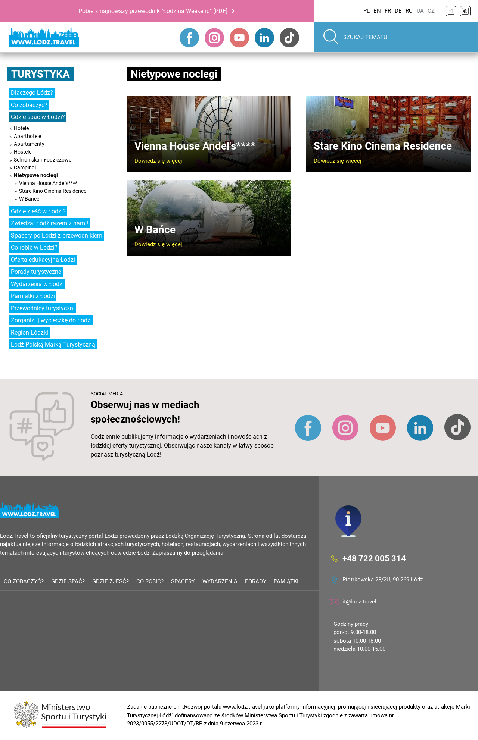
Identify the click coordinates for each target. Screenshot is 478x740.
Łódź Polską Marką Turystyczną (53, 344)
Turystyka (40, 74)
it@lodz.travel (359, 601)
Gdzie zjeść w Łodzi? (38, 211)
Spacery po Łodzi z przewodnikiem (56, 235)
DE (398, 10)
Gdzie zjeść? (110, 581)
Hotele (21, 128)
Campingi (25, 167)
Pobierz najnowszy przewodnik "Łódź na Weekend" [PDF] (152, 11)
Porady (255, 581)
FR (388, 10)
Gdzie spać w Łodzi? (38, 116)
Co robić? (150, 581)
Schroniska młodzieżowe (42, 160)
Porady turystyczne (36, 271)
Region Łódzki (29, 332)
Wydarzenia (220, 581)
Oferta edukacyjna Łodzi (43, 259)
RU (409, 10)
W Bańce (29, 199)
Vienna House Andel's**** (48, 183)
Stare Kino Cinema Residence (52, 191)
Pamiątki (286, 581)
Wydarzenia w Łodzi (37, 284)
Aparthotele (27, 136)
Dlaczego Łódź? (32, 92)
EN (377, 10)
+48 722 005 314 (374, 558)
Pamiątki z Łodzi (33, 296)
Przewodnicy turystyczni (43, 308)
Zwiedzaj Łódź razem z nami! (49, 223)
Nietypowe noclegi (36, 175)
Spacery (183, 581)
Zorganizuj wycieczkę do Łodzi (51, 320)
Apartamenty (29, 144)
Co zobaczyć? (29, 105)
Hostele (22, 152)
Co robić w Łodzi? (34, 247)
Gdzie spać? (68, 581)
